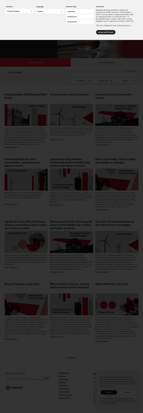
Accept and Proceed (105, 32)
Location (9, 7)
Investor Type (71, 7)
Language (40, 7)
